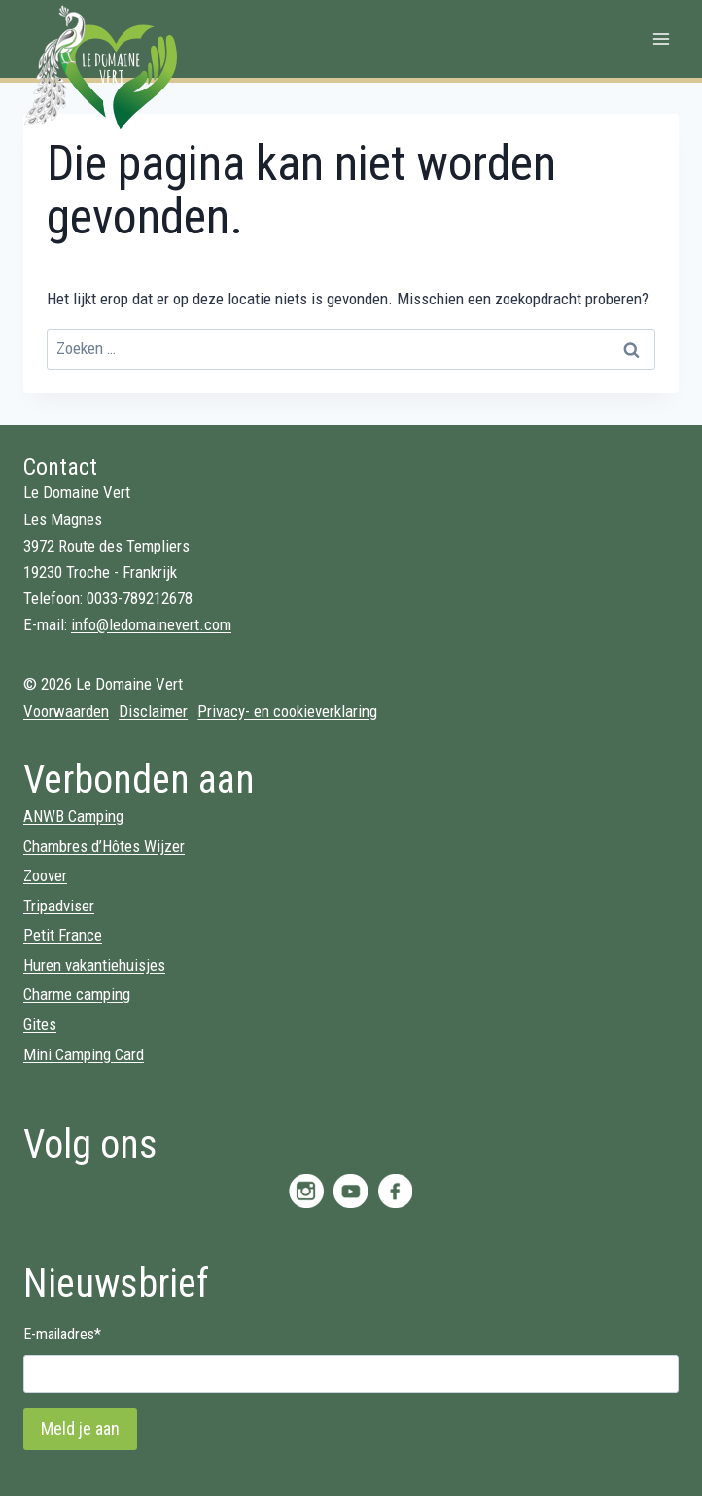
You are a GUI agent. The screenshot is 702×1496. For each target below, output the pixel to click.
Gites (39, 1024)
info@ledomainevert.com (151, 624)
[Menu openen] (661, 38)
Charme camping (76, 994)
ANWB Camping (73, 816)
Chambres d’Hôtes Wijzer (104, 846)
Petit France (62, 934)
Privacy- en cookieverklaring (287, 711)
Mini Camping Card (83, 1054)
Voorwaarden (66, 711)
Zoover (45, 875)
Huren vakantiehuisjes (94, 965)
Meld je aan (80, 1428)
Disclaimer (153, 711)
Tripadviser (58, 905)
